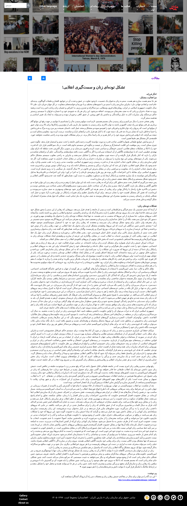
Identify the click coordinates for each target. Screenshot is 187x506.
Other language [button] (48, 6)
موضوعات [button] (110, 6)
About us (23, 502)
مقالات (155, 78)
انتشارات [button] (140, 6)
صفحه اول (156, 8)
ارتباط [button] (65, 6)
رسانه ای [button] (94, 6)
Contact (23, 499)
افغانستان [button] (79, 6)
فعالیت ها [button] (125, 6)
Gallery (23, 495)
